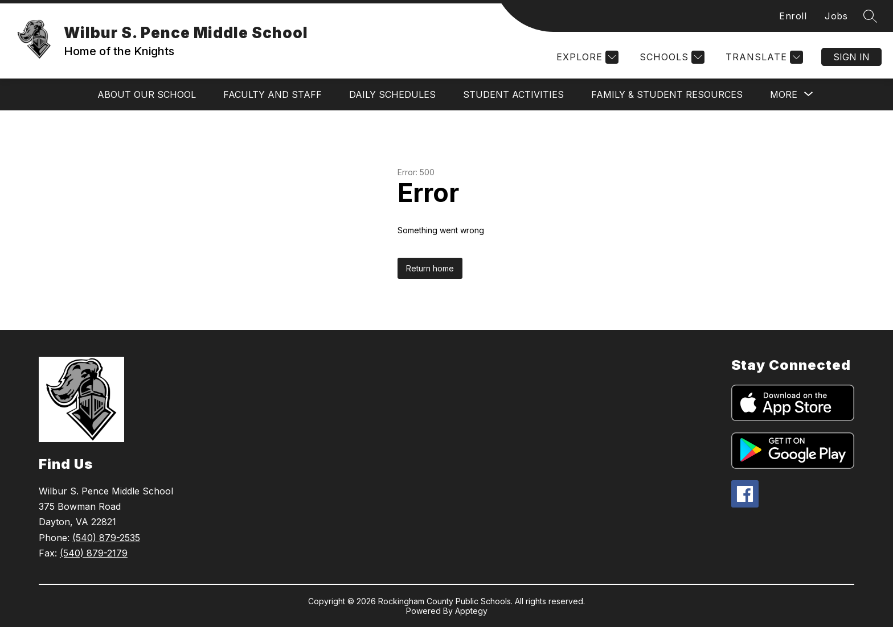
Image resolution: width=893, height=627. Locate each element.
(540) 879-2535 (106, 537)
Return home (430, 268)
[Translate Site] (763, 57)
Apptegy (471, 611)
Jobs (836, 16)
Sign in (851, 57)
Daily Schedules (392, 94)
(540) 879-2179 (94, 553)
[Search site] (870, 16)
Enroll (792, 16)
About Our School (146, 94)
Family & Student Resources (667, 94)
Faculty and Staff (272, 94)
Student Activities (513, 94)
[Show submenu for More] (783, 94)
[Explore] (586, 57)
